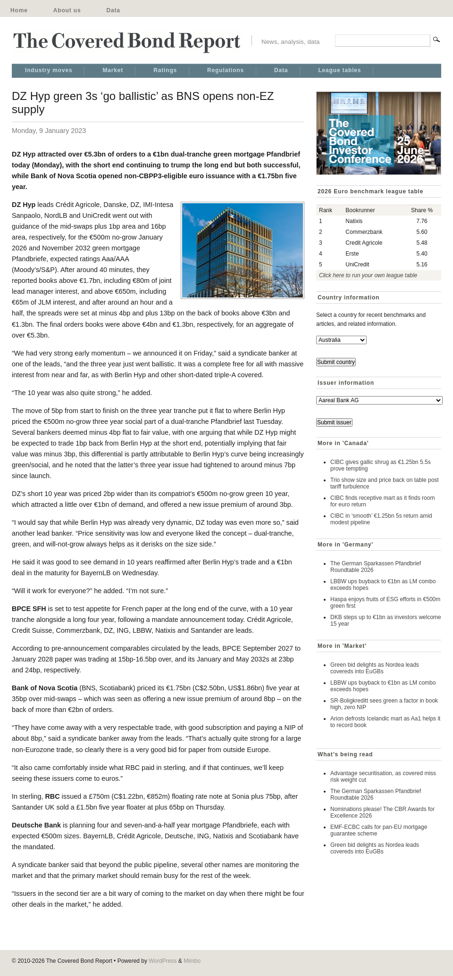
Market (112, 70)
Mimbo (192, 961)
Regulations (225, 70)
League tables (339, 70)
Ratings (165, 70)
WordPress (162, 961)
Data (113, 10)
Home (19, 10)
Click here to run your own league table (368, 275)
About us (67, 10)
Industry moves (48, 70)
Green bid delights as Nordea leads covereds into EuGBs (374, 668)
